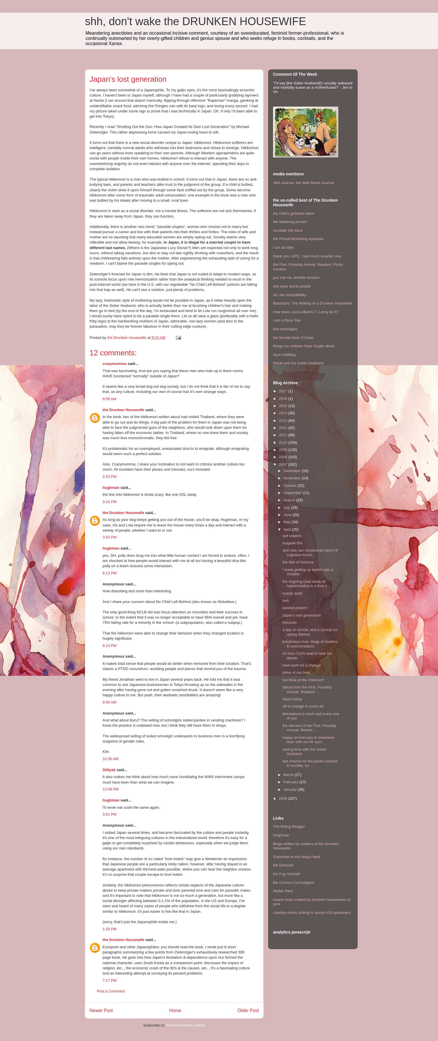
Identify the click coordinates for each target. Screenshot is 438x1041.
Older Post (248, 1010)
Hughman (281, 835)
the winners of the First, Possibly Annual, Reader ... (309, 727)
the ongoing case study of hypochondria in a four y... (306, 583)
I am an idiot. (283, 247)
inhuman (289, 622)
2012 (283, 428)
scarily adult (292, 593)
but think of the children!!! (303, 680)
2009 (283, 450)
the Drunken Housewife (123, 410)
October (290, 485)
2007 (283, 464)
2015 (283, 406)
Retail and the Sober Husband (298, 363)
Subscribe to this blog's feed (296, 857)
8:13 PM (109, 645)
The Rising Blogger (289, 826)
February (291, 782)
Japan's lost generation (301, 615)
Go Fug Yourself (286, 874)
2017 (283, 391)
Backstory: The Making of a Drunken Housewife (312, 303)
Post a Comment (111, 991)
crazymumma (115, 363)
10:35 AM (110, 759)
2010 (283, 442)
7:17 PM (109, 980)
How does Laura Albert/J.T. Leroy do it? (306, 312)
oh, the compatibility (289, 295)
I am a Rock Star (287, 320)
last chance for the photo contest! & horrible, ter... (310, 763)
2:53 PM (109, 476)
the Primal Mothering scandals (298, 239)
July (287, 507)
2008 (283, 457)
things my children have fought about (303, 346)
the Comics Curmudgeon (294, 882)
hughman (111, 487)
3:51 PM (109, 814)
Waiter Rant (283, 891)
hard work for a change (301, 665)
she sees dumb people (292, 286)
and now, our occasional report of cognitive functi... (310, 552)
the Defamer (283, 865)
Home (175, 1010)
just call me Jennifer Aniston (296, 277)
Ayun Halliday (284, 354)
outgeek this (292, 543)
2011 (283, 435)
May (287, 522)
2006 (283, 798)
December (292, 471)
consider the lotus (287, 230)
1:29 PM (109, 929)
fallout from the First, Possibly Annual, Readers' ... (307, 689)
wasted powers (294, 608)
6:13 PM (109, 573)
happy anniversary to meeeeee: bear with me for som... (308, 739)
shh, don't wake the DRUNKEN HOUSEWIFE (195, 21)
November (292, 478)
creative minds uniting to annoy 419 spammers (312, 912)
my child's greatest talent (293, 213)
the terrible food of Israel (293, 337)
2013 (283, 420)
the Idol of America (297, 562)
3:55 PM (109, 537)
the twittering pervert (290, 222)
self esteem (291, 536)
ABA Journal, (284, 183)
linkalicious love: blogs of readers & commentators (309, 643)
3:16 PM (109, 502)
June (288, 515)
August (289, 500)
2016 (283, 398)
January (290, 789)
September (293, 493)
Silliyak (109, 770)
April (287, 529)
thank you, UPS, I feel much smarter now (307, 256)
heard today (292, 699)
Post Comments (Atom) (185, 1025)
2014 (283, 413)
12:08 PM (111, 789)
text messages (285, 329)
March (289, 775)
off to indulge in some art (302, 706)
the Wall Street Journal (315, 183)
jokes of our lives (296, 672)
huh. (285, 600)
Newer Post (101, 1010)
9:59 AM (109, 399)
